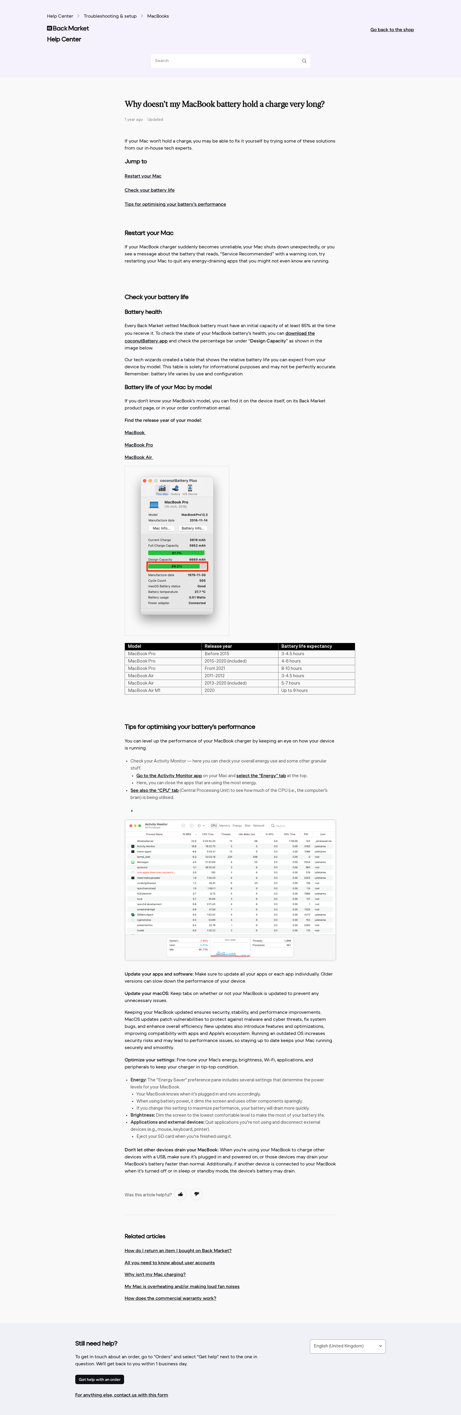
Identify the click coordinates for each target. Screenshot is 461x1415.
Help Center (60, 16)
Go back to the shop (392, 29)
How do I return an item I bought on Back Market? (178, 1250)
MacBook (135, 432)
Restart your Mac (143, 176)
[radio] (180, 1194)
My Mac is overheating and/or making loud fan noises (182, 1286)
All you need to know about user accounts (170, 1262)
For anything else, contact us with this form (121, 1395)
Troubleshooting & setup (110, 16)
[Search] (228, 61)
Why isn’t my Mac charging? (155, 1274)
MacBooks (158, 16)
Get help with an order (100, 1379)
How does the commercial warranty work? (170, 1298)
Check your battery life (150, 190)
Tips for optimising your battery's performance (175, 204)
